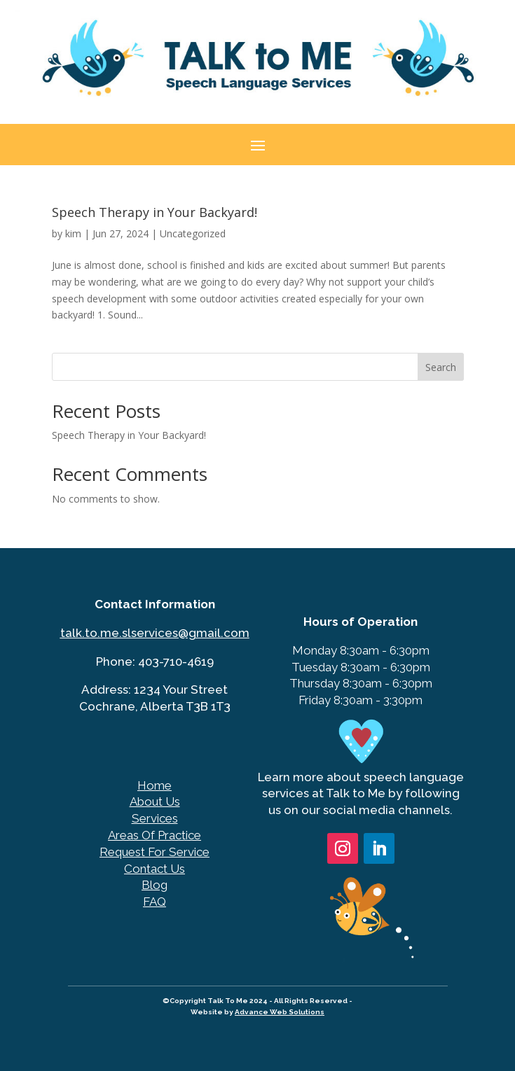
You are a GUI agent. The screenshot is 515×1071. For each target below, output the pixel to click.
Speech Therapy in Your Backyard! (154, 212)
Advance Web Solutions (279, 1012)
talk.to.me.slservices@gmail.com (154, 633)
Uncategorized (193, 233)
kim (73, 233)
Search (440, 367)
